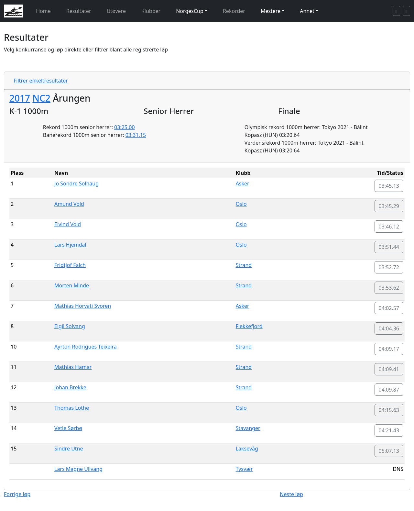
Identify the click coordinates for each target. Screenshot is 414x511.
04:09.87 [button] (389, 389)
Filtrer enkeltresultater (41, 80)
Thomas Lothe (71, 407)
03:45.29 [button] (389, 206)
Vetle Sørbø (68, 428)
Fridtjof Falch (70, 265)
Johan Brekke (70, 387)
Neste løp (291, 494)
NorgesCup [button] (189, 11)
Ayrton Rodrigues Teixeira (85, 346)
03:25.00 (124, 127)
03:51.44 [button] (389, 246)
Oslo (241, 203)
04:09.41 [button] (389, 369)
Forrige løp (17, 494)
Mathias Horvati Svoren (82, 305)
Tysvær (244, 468)
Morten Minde (71, 285)
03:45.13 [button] (389, 185)
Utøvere (116, 11)
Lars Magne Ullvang (78, 468)
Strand (244, 265)
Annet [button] (307, 11)
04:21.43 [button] (389, 430)
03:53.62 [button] (389, 287)
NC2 (41, 98)
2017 (19, 98)
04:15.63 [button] (389, 410)
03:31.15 (135, 135)
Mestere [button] (270, 11)
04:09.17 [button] (389, 348)
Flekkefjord (249, 326)
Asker (242, 183)
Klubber (150, 11)
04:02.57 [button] (389, 308)
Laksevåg (247, 448)
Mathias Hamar (73, 367)
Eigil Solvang (69, 326)
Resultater (78, 11)
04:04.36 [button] (389, 328)
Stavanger (248, 428)
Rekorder (234, 11)
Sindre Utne (68, 448)
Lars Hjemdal (70, 244)
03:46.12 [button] (389, 226)
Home (43, 11)
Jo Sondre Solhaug (76, 183)
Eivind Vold (67, 224)
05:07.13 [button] (389, 450)
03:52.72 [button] (389, 267)
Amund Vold (69, 203)
